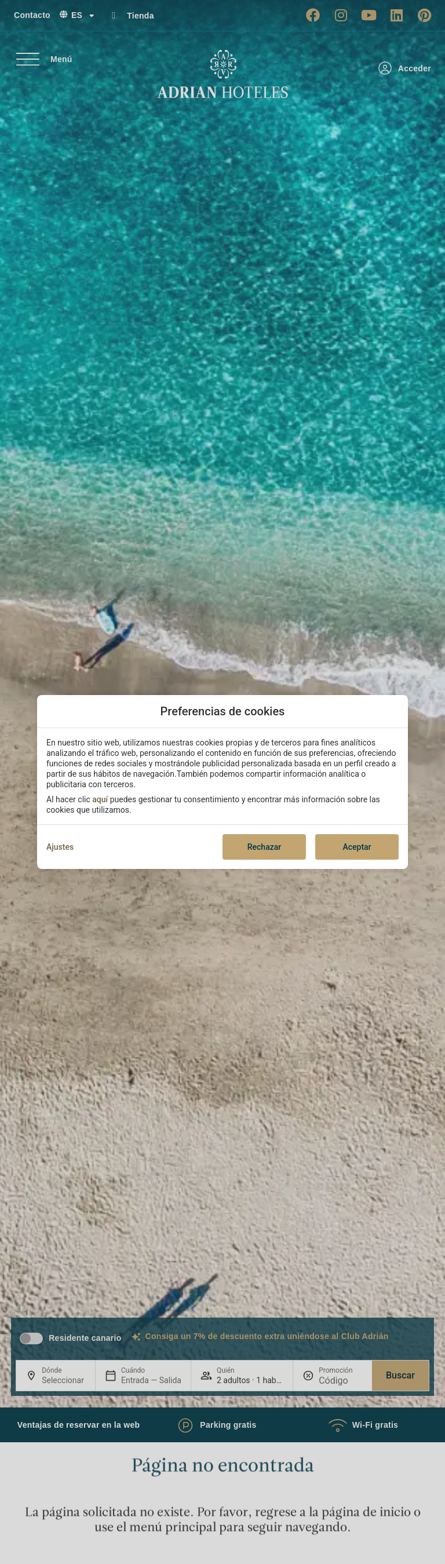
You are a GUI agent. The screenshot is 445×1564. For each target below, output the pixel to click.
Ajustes (60, 847)
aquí (100, 799)
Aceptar (356, 847)
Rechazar (264, 847)
